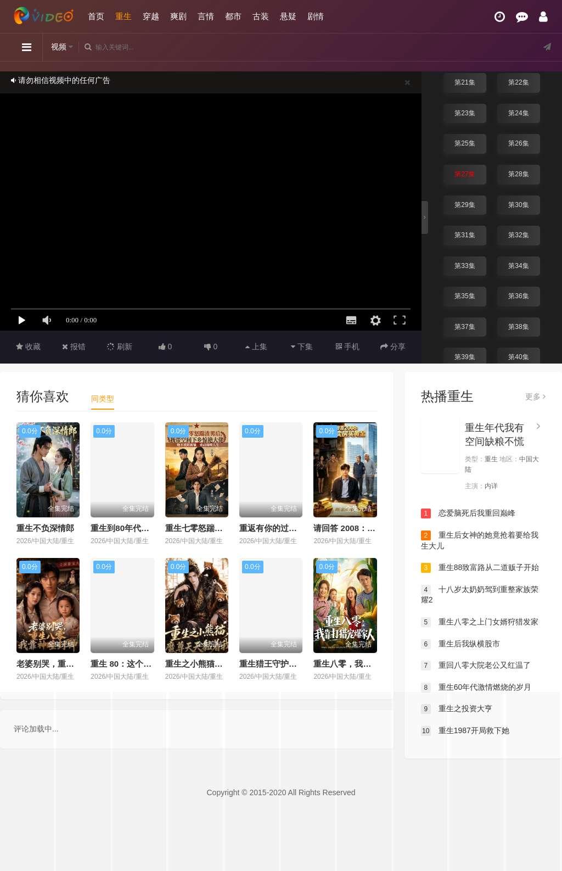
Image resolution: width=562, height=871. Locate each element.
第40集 (518, 357)
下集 (302, 346)
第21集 (464, 82)
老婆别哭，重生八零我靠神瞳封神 (78, 663)
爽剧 (178, 16)
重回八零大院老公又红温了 (476, 666)
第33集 (464, 266)
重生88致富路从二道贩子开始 (480, 568)
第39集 (464, 357)
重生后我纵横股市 (460, 644)
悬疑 (288, 16)
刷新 (119, 346)
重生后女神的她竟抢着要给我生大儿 (479, 540)
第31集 (464, 235)
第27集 (464, 174)
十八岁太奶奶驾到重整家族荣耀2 (479, 595)
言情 (206, 16)
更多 (535, 396)
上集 (256, 346)
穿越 (151, 16)
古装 (260, 16)
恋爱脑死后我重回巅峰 (468, 513)
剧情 (315, 16)
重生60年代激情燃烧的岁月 (476, 688)
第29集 (464, 205)
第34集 (518, 266)
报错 (74, 346)
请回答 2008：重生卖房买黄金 (369, 528)
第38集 (518, 327)
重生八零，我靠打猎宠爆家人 (366, 663)
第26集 (518, 143)
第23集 (464, 113)
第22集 (518, 82)
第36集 (518, 296)
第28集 (518, 174)
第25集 (464, 143)
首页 (96, 16)
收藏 (28, 346)
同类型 (102, 398)
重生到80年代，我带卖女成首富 (149, 528)
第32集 (518, 235)
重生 (123, 16)
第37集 (464, 327)
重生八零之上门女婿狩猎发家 (479, 622)
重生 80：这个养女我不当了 (142, 663)
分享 (393, 346)
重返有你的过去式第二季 (284, 528)
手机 (347, 346)
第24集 (518, 113)
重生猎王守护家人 (272, 663)
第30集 (518, 205)
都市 (233, 16)
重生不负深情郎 (45, 528)
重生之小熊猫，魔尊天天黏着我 (222, 663)
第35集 (464, 296)
